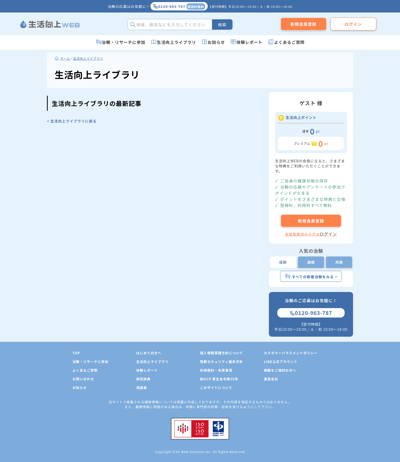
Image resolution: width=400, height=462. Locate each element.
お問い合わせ (83, 378)
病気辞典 (143, 378)
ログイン (353, 24)
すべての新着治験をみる (311, 276)
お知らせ (216, 42)
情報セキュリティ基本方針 (221, 361)
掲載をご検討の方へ (280, 370)
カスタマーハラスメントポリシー (291, 352)
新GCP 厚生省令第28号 (219, 378)
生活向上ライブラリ (176, 42)
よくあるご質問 (289, 42)
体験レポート (249, 42)
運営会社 (271, 378)
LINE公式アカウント (281, 361)
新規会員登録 (303, 24)
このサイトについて (216, 387)
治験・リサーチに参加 (123, 42)
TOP (76, 352)
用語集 (141, 387)
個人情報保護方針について (221, 352)
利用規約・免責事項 (216, 370)
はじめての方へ (148, 352)
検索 (222, 24)
